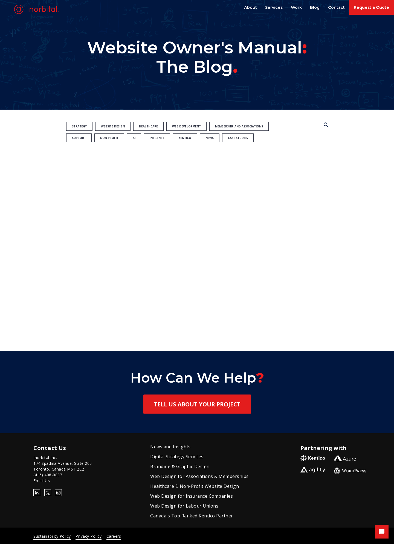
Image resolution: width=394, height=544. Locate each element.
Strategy (79, 126)
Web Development (186, 126)
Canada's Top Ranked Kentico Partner (191, 515)
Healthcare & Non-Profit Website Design (194, 486)
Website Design (113, 126)
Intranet (157, 138)
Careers (113, 536)
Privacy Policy (89, 536)
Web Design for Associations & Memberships (199, 476)
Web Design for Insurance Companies (191, 496)
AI (134, 138)
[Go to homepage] (37, 9)
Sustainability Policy (52, 536)
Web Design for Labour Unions (184, 505)
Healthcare (148, 126)
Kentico (184, 138)
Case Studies (238, 138)
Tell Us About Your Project (197, 404)
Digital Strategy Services (177, 456)
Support (79, 138)
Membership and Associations (239, 126)
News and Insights (170, 446)
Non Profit (109, 138)
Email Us (41, 480)
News (209, 138)
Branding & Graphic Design (180, 466)
